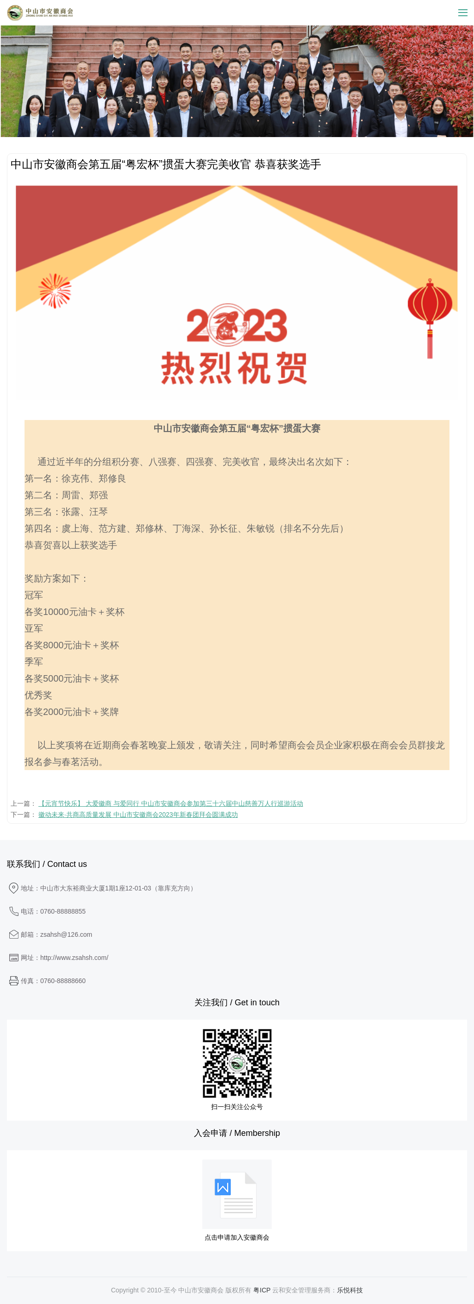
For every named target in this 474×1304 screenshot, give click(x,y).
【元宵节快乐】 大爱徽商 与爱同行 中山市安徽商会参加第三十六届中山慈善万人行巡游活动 (170, 803)
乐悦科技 (350, 1290)
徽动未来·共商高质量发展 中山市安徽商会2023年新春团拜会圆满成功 (138, 814)
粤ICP (261, 1290)
